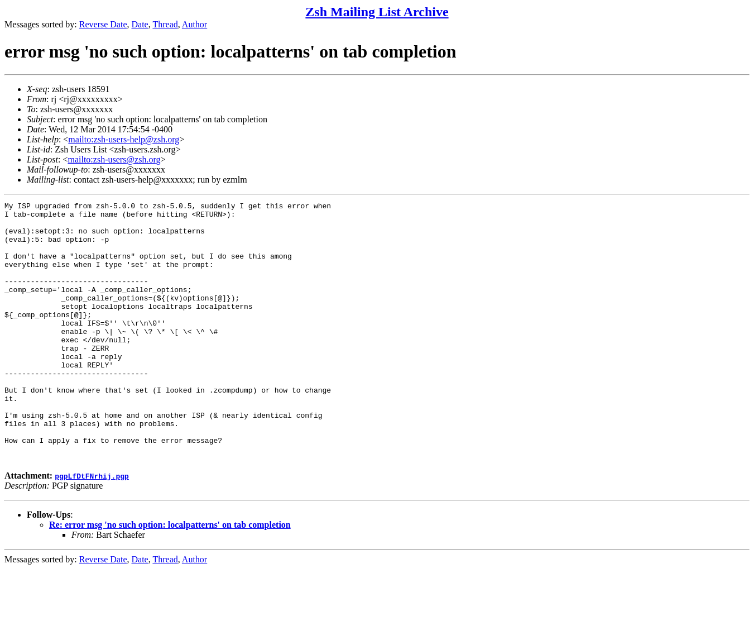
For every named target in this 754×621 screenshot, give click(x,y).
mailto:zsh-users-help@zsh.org (123, 139)
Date (140, 24)
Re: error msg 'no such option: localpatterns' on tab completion (170, 576)
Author (194, 24)
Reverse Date (103, 24)
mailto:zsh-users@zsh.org (114, 159)
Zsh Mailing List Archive (376, 11)
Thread (164, 24)
